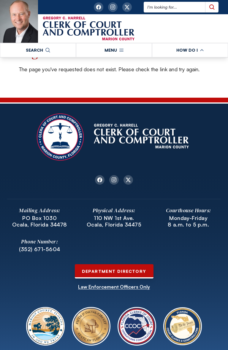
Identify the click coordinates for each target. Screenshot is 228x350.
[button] (38, 50)
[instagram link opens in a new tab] (113, 7)
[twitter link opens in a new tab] (127, 7)
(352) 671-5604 (39, 249)
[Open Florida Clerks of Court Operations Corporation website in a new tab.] (137, 326)
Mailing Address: (39, 210)
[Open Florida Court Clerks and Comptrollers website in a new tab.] (182, 326)
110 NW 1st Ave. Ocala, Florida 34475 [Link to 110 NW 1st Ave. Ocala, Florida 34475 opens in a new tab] (114, 221)
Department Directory (114, 271)
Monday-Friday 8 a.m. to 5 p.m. (188, 221)
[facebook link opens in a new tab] (98, 7)
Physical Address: (114, 210)
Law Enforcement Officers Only (114, 287)
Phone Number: (39, 241)
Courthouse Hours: (188, 210)
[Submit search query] (211, 7)
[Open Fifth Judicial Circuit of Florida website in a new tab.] (91, 326)
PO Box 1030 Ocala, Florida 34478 (39, 221)
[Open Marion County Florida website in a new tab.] (45, 326)
